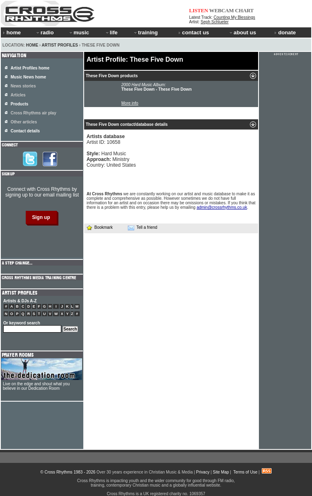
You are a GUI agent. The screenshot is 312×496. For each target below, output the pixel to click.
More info (129, 103)
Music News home (28, 77)
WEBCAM (221, 10)
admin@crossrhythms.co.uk (221, 207)
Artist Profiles (60, 45)
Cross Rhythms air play (33, 113)
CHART (244, 10)
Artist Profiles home (30, 68)
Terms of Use (245, 472)
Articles (18, 95)
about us (242, 32)
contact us (193, 32)
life (111, 32)
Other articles (24, 122)
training (145, 32)
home (12, 32)
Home (32, 45)
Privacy (202, 472)
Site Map (221, 472)
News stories (23, 86)
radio (44, 32)
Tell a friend (142, 227)
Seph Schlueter (214, 22)
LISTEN (198, 10)
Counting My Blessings (234, 17)
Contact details (25, 131)
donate (285, 32)
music (79, 32)
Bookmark (99, 227)
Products (19, 104)
